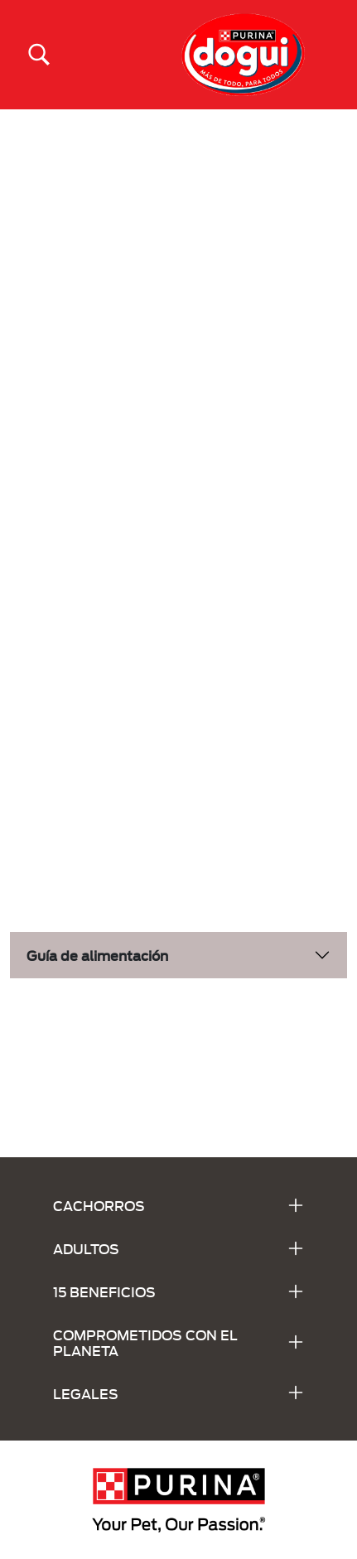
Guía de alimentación (97, 954)
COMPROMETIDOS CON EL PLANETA (145, 1342)
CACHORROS (99, 1205)
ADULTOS (86, 1248)
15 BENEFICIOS (104, 1291)
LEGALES (85, 1393)
